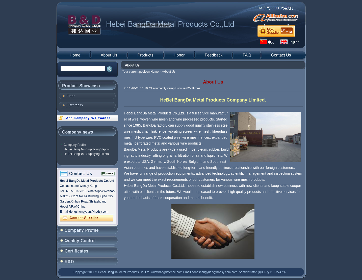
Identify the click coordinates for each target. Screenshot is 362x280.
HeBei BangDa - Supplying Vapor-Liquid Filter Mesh (86, 149)
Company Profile (75, 145)
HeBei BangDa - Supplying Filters (86, 154)
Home (154, 71)
